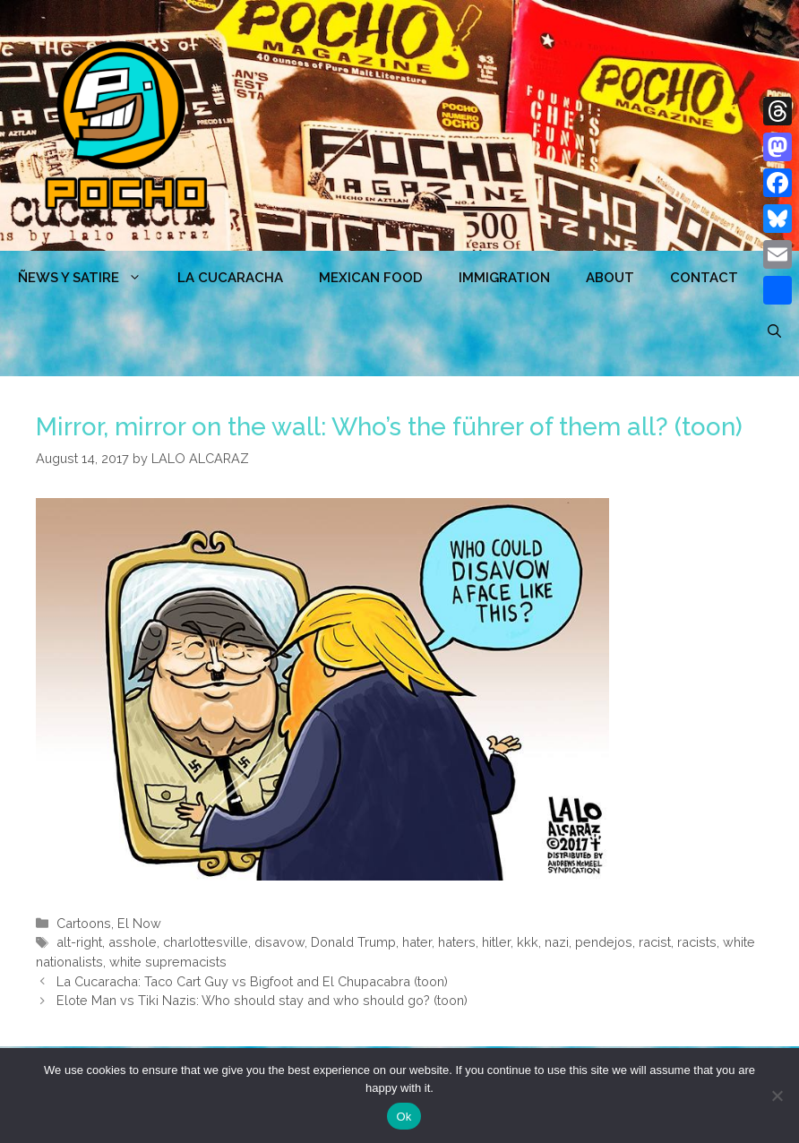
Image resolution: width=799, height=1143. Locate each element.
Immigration (504, 278)
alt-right (79, 942)
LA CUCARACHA (230, 278)
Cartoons (83, 923)
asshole (132, 942)
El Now (139, 923)
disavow (279, 942)
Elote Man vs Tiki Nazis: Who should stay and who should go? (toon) (262, 1000)
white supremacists (168, 961)
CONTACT (704, 278)
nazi (557, 942)
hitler (496, 942)
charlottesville (205, 942)
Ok (403, 1116)
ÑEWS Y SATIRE (88, 278)
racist (655, 942)
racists (697, 942)
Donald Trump (353, 942)
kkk (527, 942)
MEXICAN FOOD (371, 278)
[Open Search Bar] (774, 331)
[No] (777, 1095)
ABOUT (610, 278)
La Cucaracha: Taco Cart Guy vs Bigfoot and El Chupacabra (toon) (252, 981)
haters (457, 942)
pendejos (603, 942)
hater (417, 942)
